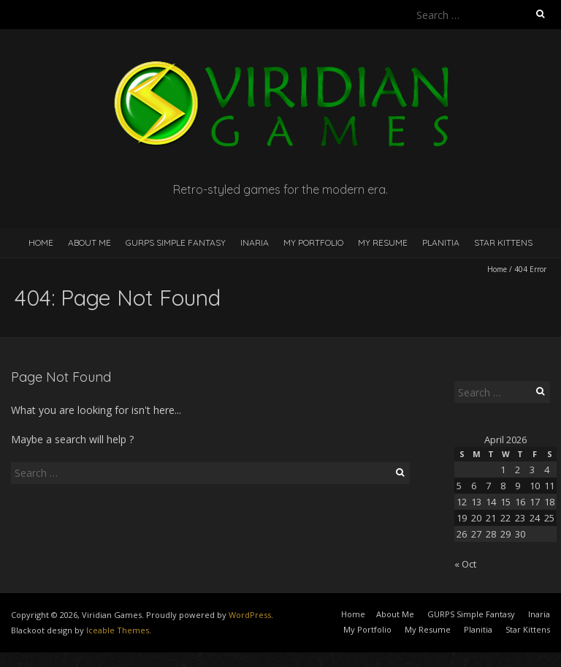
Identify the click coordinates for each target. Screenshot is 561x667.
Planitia (440, 242)
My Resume (383, 242)
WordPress (250, 614)
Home (40, 242)
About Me (89, 242)
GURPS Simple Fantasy (176, 242)
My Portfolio (313, 242)
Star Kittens (503, 242)
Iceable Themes (117, 630)
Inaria (254, 242)
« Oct (465, 563)
